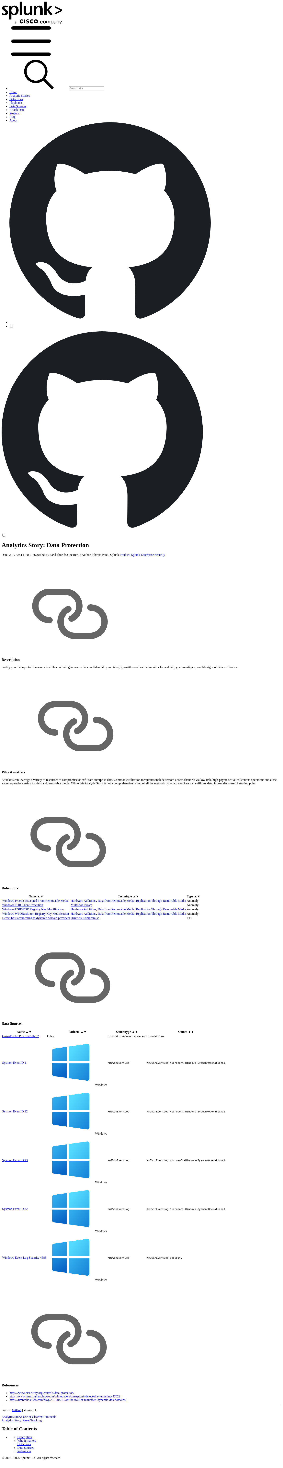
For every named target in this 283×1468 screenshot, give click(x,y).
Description (24, 552)
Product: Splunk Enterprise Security (142, 585)
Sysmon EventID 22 (15, 1239)
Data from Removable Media (116, 931)
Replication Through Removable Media (161, 931)
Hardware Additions (83, 931)
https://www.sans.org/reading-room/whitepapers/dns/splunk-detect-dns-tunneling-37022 (64, 1427)
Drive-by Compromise (85, 948)
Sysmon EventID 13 (15, 1190)
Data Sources (25, 562)
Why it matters (26, 555)
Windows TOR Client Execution (22, 936)
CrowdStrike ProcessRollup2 (20, 1066)
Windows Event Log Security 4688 (24, 1288)
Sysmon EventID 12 (15, 1142)
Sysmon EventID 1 (14, 1093)
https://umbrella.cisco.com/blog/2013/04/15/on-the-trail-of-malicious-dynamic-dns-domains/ (67, 1430)
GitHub (16, 1441)
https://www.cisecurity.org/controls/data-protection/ (41, 1423)
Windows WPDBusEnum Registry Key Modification (35, 944)
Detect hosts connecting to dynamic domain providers (36, 948)
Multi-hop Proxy (81, 936)
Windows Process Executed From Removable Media (35, 931)
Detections (24, 559)
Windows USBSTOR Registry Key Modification (33, 940)
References (24, 566)
